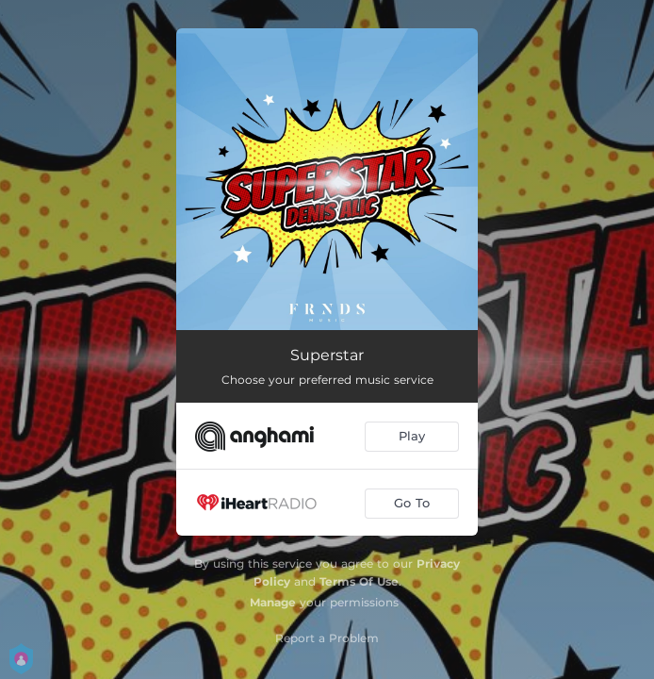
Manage (273, 602)
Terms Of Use (359, 581)
